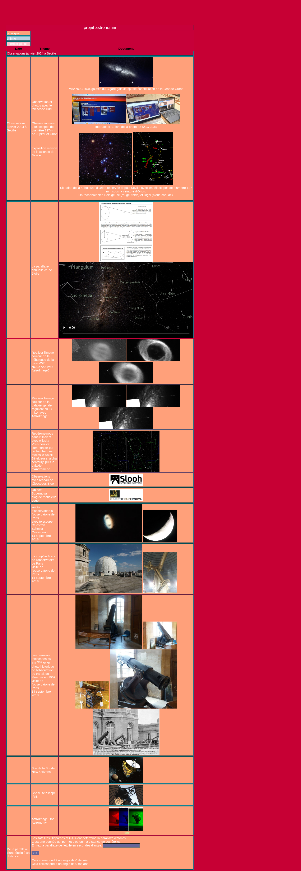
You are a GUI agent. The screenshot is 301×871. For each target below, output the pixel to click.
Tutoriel (126, 833)
